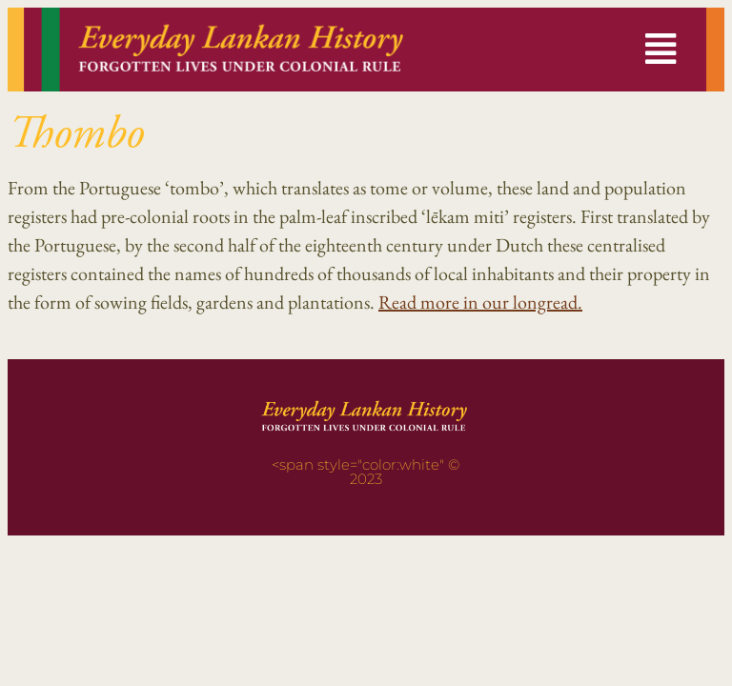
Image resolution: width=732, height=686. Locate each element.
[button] (660, 49)
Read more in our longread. (480, 302)
